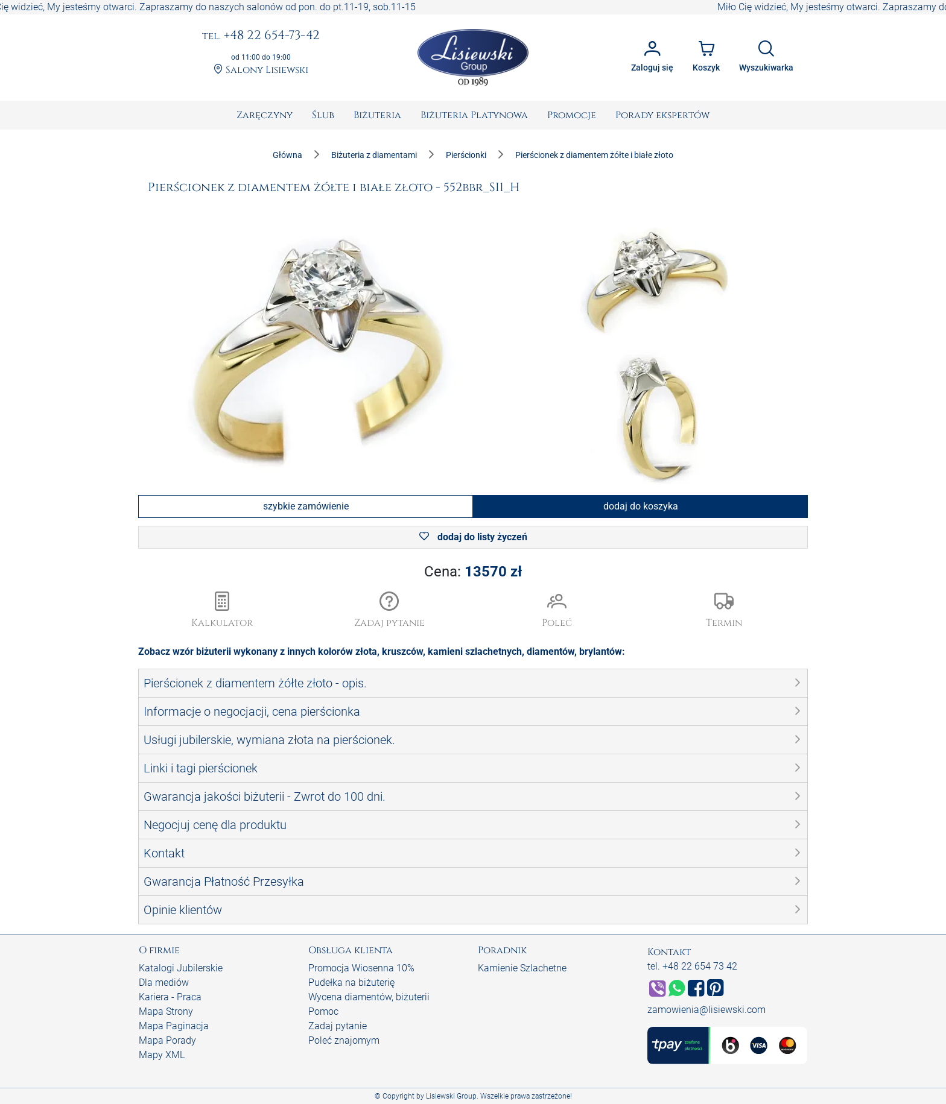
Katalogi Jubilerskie (181, 968)
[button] (390, 611)
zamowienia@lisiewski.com (706, 1009)
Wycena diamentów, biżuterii (369, 997)
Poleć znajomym (343, 1040)
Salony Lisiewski (261, 70)
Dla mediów (164, 982)
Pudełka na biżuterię (351, 982)
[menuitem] (264, 115)
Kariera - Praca (170, 997)
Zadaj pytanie (337, 1026)
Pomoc (323, 1011)
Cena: (473, 571)
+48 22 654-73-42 (261, 36)
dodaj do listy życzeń (473, 537)
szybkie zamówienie (306, 506)
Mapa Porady (167, 1040)
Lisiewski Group (451, 1096)
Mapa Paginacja (174, 1026)
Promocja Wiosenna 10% (361, 968)
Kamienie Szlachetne (522, 968)
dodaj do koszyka (640, 506)
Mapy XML (162, 1055)
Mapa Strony (166, 1011)
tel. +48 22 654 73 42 (692, 966)
